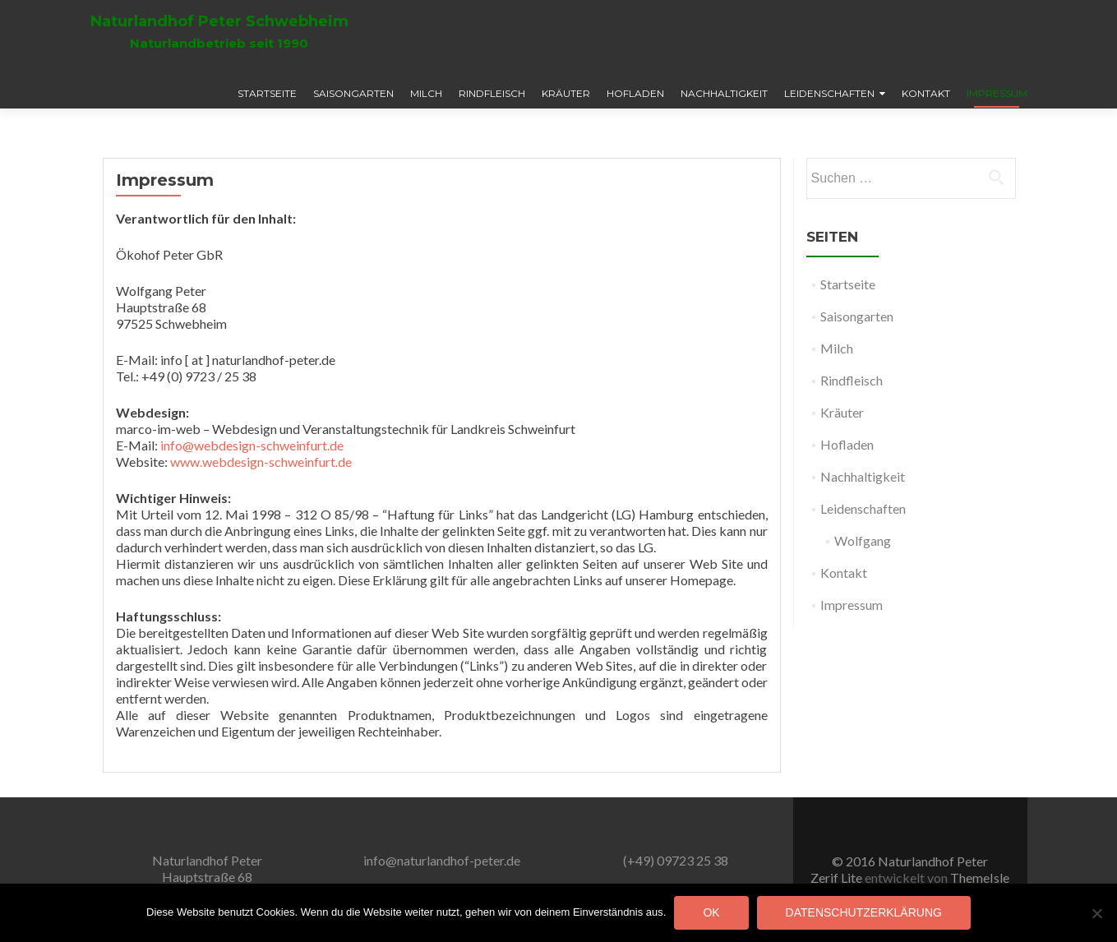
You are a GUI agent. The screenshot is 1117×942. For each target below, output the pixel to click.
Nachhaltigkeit (724, 93)
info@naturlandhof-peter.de (441, 860)
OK (711, 912)
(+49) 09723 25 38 (675, 860)
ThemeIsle (979, 877)
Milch (426, 93)
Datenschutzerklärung (864, 912)
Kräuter (566, 93)
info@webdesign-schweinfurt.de (252, 445)
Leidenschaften (829, 93)
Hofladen (635, 93)
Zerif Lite (837, 877)
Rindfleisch (492, 93)
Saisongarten (353, 93)
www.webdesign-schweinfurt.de (261, 461)
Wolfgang (862, 540)
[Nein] (1096, 913)
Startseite (267, 93)
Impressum (997, 93)
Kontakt (926, 93)
